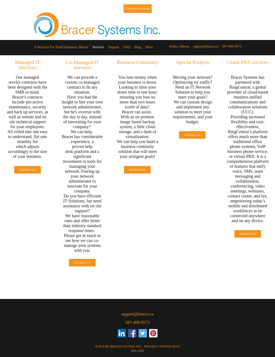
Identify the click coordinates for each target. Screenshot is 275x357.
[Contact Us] (27, 170)
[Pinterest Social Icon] (153, 333)
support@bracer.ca (206, 46)
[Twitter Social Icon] (143, 333)
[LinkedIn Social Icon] (122, 333)
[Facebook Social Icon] (132, 333)
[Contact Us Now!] (138, 8)
